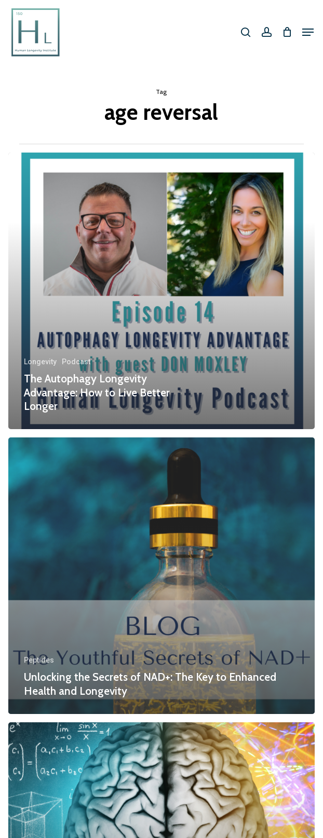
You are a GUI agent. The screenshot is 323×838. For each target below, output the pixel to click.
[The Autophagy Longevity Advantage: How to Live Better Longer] (161, 291)
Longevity (40, 362)
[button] (308, 32)
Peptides (39, 660)
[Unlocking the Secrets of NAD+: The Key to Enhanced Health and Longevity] (161, 575)
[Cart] (287, 32)
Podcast (76, 362)
